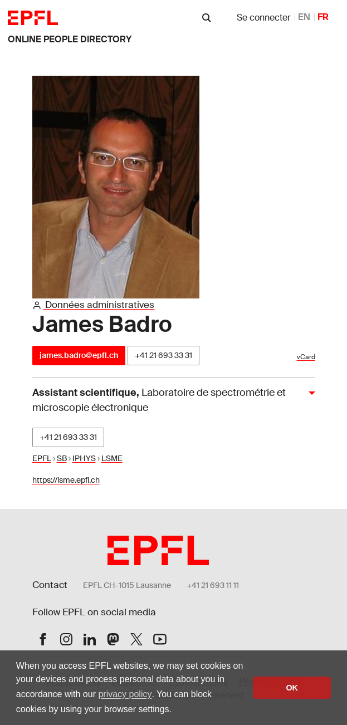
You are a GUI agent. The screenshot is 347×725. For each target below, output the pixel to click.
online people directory (69, 39)
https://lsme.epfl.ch (66, 480)
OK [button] (292, 687)
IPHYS (84, 458)
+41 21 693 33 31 (163, 355)
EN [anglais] (304, 17)
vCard (306, 356)
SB (62, 458)
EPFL (41, 458)
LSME (112, 458)
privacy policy (124, 694)
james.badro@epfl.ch (79, 355)
